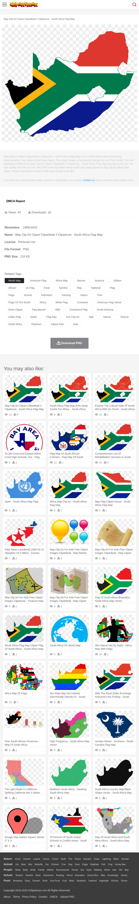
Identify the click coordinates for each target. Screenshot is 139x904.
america (99, 280)
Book (38, 875)
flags (11, 295)
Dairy (27, 880)
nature (107, 316)
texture (124, 316)
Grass (97, 859)
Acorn (18, 859)
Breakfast (17, 880)
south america (105, 309)
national (95, 287)
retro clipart (15, 309)
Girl (120, 870)
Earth (63, 859)
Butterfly (39, 864)
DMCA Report (15, 201)
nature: (8, 858)
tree (99, 295)
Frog (110, 864)
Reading (60, 875)
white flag (62, 302)
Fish (103, 864)
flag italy (51, 316)
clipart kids (57, 324)
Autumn (27, 859)
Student (19, 875)
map (79, 287)
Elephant (94, 864)
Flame (78, 859)
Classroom (48, 875)
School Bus (92, 875)
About (7, 896)
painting (66, 295)
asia (75, 324)
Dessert (36, 880)
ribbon (117, 280)
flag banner (39, 309)
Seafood (93, 880)
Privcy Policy (29, 896)
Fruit (64, 880)
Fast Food (55, 880)
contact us (88, 180)
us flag (30, 287)
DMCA (53, 896)
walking (98, 870)
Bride (32, 870)
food (47, 287)
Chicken (55, 864)
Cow (63, 864)
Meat (71, 880)
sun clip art (72, 316)
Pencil (70, 875)
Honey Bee (120, 864)
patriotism (46, 295)
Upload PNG (67, 896)
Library (124, 875)
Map (103, 875)
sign (91, 316)
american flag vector (109, 302)
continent (82, 302)
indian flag (14, 316)
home (107, 870)
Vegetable (104, 880)
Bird (30, 864)
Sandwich (81, 880)
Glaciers (87, 859)
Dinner (124, 880)
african (12, 287)
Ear (82, 870)
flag (112, 287)
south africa (15, 324)
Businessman (62, 870)
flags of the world (19, 302)
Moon (116, 859)
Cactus (46, 859)
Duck (77, 864)
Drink (45, 880)
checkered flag (78, 309)
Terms (16, 896)
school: (8, 875)
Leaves (36, 859)
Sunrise (125, 859)
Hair (114, 870)
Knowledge (113, 875)
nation (84, 295)
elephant (36, 324)
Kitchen (115, 880)
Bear (23, 864)
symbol (63, 287)
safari (33, 316)
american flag (38, 280)
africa (43, 302)
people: (8, 869)
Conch (55, 859)
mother (50, 870)
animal (28, 295)
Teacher (29, 875)
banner (81, 280)
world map (14, 280)
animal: (8, 864)
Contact (43, 896)
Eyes (89, 870)
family (41, 870)
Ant (17, 864)
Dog (70, 864)
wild (57, 309)
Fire (70, 859)
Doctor (75, 870)
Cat (47, 864)
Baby (25, 870)
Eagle (85, 864)
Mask (17, 870)
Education (80, 875)
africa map (62, 280)
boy (127, 870)
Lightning (106, 859)
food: (7, 880)
